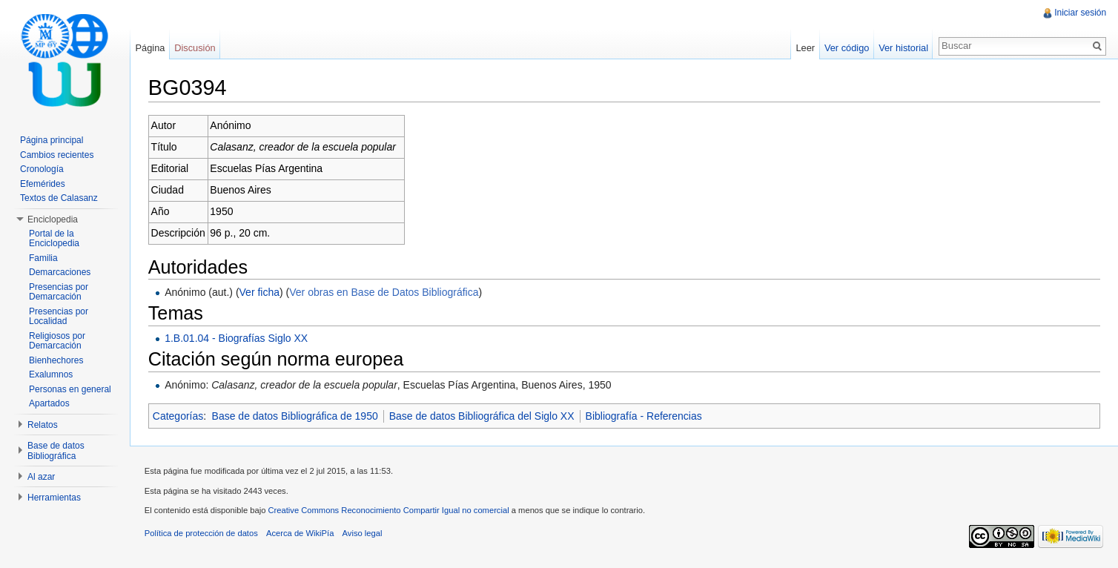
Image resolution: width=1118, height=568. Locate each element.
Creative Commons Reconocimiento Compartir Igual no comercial (389, 510)
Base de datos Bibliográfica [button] (56, 450)
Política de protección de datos (202, 533)
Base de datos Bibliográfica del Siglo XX (482, 416)
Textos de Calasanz (59, 198)
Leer (805, 47)
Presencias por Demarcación (58, 292)
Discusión (195, 47)
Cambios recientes (56, 155)
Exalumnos (51, 374)
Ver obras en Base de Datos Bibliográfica (384, 292)
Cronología (42, 169)
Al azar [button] (41, 477)
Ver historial (903, 47)
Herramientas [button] (54, 497)
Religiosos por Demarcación (57, 341)
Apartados (49, 403)
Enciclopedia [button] (52, 219)
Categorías (178, 416)
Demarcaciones (59, 272)
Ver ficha (260, 292)
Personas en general (70, 389)
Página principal (51, 140)
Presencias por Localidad (58, 316)
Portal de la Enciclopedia (54, 238)
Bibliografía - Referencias (644, 416)
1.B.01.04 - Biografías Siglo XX (236, 338)
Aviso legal (363, 533)
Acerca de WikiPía (300, 533)
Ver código (846, 47)
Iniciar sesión (1080, 12)
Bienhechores (56, 360)
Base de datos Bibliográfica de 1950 (296, 416)
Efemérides (42, 184)
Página (150, 47)
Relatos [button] (42, 425)
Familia (43, 258)
